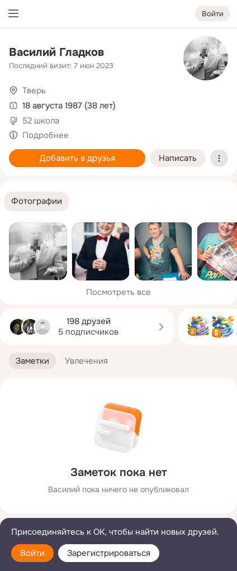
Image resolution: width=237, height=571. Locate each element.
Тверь (34, 90)
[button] (36, 201)
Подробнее (45, 135)
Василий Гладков (56, 52)
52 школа (40, 120)
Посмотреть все (118, 292)
